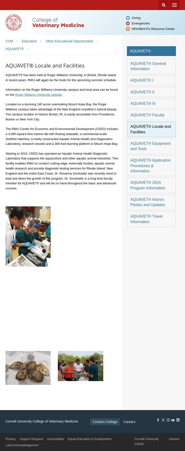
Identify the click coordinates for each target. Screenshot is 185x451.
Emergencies (141, 23)
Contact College (105, 421)
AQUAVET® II (142, 92)
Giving (136, 18)
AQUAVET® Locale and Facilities (150, 129)
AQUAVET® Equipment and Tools (150, 146)
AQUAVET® (140, 51)
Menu (174, 5)
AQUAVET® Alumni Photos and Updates (147, 202)
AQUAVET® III (142, 103)
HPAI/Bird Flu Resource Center (153, 29)
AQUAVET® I (141, 80)
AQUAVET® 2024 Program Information (147, 185)
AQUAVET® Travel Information (146, 219)
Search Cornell (164, 5)
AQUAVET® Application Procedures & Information (150, 165)
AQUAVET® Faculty (147, 115)
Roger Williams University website (38, 94)
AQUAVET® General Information (148, 66)
